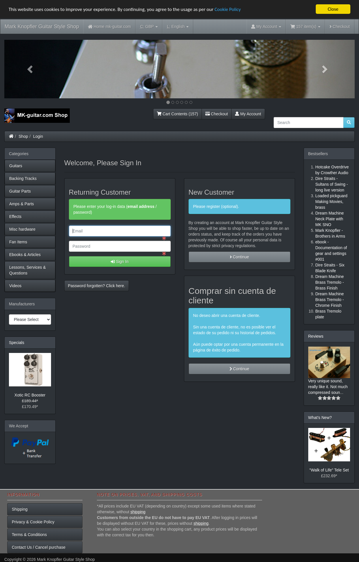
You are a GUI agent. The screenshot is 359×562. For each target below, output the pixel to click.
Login (38, 136)
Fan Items (18, 241)
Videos (15, 285)
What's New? (320, 417)
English (178, 26)
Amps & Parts (21, 203)
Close (333, 9)
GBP (149, 26)
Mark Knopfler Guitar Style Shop (42, 26)
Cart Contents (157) (177, 113)
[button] (30, 69)
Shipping (20, 509)
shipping (137, 511)
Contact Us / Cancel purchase (38, 547)
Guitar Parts (20, 191)
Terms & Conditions (29, 534)
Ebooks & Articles (25, 254)
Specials (16, 342)
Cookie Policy (228, 9)
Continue (239, 257)
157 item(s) (305, 26)
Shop (23, 136)
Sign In (119, 261)
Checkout (340, 26)
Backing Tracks (23, 178)
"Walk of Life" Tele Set (329, 470)
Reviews (316, 336)
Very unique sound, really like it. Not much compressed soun (328, 387)
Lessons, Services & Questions (27, 270)
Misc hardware (22, 229)
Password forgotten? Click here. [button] (96, 285)
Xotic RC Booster (29, 395)
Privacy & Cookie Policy (33, 521)
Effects (15, 216)
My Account (248, 113)
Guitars (15, 165)
